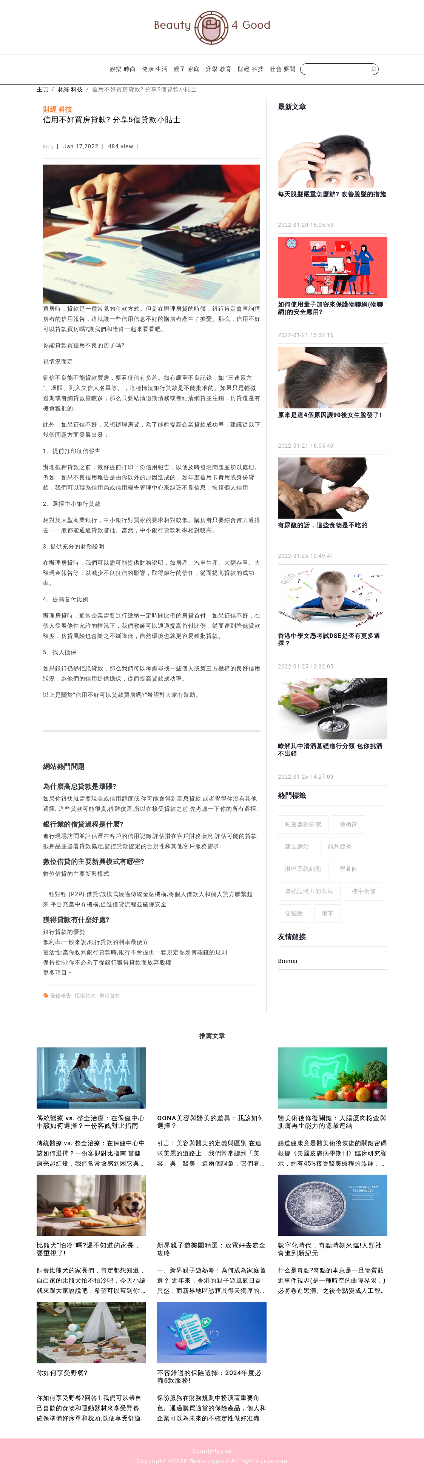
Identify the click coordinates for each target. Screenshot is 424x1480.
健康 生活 (155, 69)
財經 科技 (251, 69)
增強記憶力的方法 (309, 891)
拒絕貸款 (86, 995)
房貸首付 (110, 995)
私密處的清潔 (303, 824)
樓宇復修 (364, 891)
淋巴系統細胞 (303, 869)
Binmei (288, 961)
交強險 (294, 913)
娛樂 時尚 (123, 69)
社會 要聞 (283, 69)
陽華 (328, 913)
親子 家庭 (187, 69)
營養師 (349, 869)
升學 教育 (219, 69)
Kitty (48, 146)
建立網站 (297, 846)
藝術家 (349, 824)
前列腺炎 (340, 846)
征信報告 (61, 995)
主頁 (43, 89)
